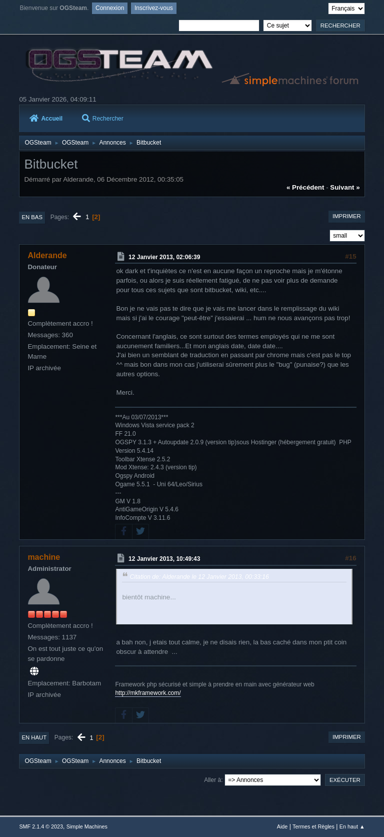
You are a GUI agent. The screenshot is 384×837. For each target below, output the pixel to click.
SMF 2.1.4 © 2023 (41, 826)
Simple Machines (87, 826)
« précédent (305, 187)
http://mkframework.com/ (147, 692)
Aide (282, 826)
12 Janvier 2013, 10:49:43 (164, 558)
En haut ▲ (352, 826)
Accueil (46, 118)
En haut (34, 737)
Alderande (47, 255)
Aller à (212, 779)
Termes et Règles (313, 826)
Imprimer (346, 216)
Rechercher (103, 118)
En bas (32, 217)
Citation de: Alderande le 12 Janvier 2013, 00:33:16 (199, 576)
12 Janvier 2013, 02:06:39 (164, 256)
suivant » (345, 187)
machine (44, 557)
